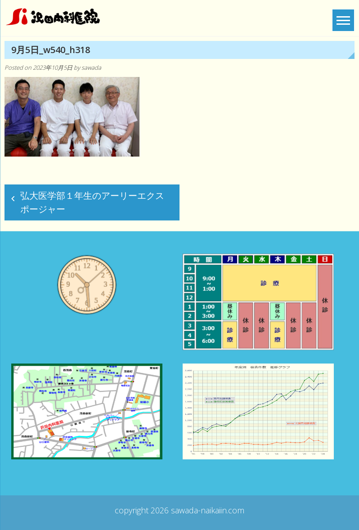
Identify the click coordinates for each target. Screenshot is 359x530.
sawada (91, 67)
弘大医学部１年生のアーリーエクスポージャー (92, 202)
